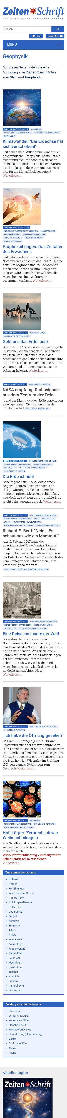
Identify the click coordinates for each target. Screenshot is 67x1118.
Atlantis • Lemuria (12, 241)
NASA (12, 934)
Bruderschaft (48, 231)
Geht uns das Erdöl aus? (26, 341)
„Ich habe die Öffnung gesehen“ (33, 735)
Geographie (15, 911)
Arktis (12, 930)
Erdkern (13, 981)
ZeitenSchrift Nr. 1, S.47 (15, 821)
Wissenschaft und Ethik (48, 525)
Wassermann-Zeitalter (34, 234)
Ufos (36, 519)
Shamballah (10, 468)
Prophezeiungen (11, 234)
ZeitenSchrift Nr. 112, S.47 (16, 228)
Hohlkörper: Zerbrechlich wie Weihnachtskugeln (30, 835)
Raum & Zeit (9, 136)
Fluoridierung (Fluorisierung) (25, 1034)
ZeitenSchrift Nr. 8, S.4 (15, 384)
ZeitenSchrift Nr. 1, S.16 (15, 622)
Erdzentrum (15, 990)
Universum (36, 129)
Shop (36, 36)
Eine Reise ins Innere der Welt (31, 633)
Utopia (7, 522)
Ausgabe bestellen (39, 569)
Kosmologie (16, 944)
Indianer (13, 971)
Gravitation (15, 967)
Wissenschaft (17, 948)
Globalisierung (37, 333)
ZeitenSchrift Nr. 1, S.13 (15, 515)
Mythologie (15, 962)
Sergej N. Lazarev (19, 1015)
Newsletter (55, 36)
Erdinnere (14, 925)
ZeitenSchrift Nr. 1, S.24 (15, 727)
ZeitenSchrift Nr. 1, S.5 (15, 461)
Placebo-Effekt (17, 1025)
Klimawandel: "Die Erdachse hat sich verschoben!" (33, 144)
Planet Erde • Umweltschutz (17, 133)
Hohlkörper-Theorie (20, 902)
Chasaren (14, 1011)
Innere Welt (15, 939)
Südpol (13, 916)
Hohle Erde (15, 907)
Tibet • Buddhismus (34, 238)
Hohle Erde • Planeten (39, 384)
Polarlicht (14, 958)
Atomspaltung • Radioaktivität (18, 525)
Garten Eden (16, 953)
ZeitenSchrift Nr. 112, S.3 (16, 129)
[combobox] (27, 29)
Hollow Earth (16, 897)
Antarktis (14, 921)
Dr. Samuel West (18, 1043)
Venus (12, 1038)
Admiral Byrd (16, 985)
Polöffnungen (16, 888)
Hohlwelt (14, 879)
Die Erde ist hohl (18, 476)
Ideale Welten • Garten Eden (17, 464)
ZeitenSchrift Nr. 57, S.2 (15, 333)
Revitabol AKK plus (20, 1029)
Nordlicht (14, 976)
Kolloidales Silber (19, 1020)
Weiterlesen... (12, 175)
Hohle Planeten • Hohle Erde (42, 461)
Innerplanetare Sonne (21, 893)
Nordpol (13, 884)
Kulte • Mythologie (13, 238)
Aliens (12, 1048)
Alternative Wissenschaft (46, 133)
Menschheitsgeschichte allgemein (21, 231)
